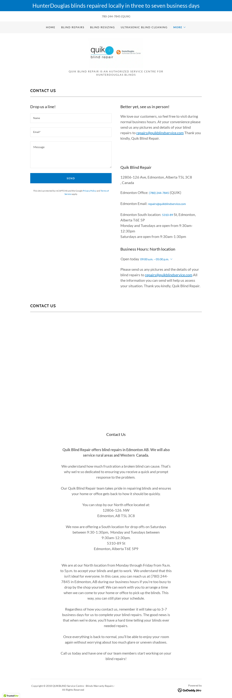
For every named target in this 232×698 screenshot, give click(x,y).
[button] (179, 27)
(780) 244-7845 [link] (159, 192)
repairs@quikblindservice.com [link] (167, 203)
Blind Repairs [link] (72, 27)
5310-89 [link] (167, 214)
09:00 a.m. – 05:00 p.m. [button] (154, 259)
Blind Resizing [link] (102, 27)
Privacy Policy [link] (89, 190)
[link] (116, 52)
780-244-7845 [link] (111, 16)
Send (71, 178)
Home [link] (50, 27)
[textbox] (71, 118)
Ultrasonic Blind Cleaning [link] (144, 27)
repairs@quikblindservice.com (160, 133)
